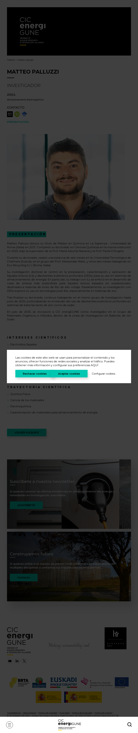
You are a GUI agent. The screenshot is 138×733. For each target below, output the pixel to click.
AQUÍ (94, 365)
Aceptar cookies (69, 373)
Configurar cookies (103, 373)
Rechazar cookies (35, 373)
